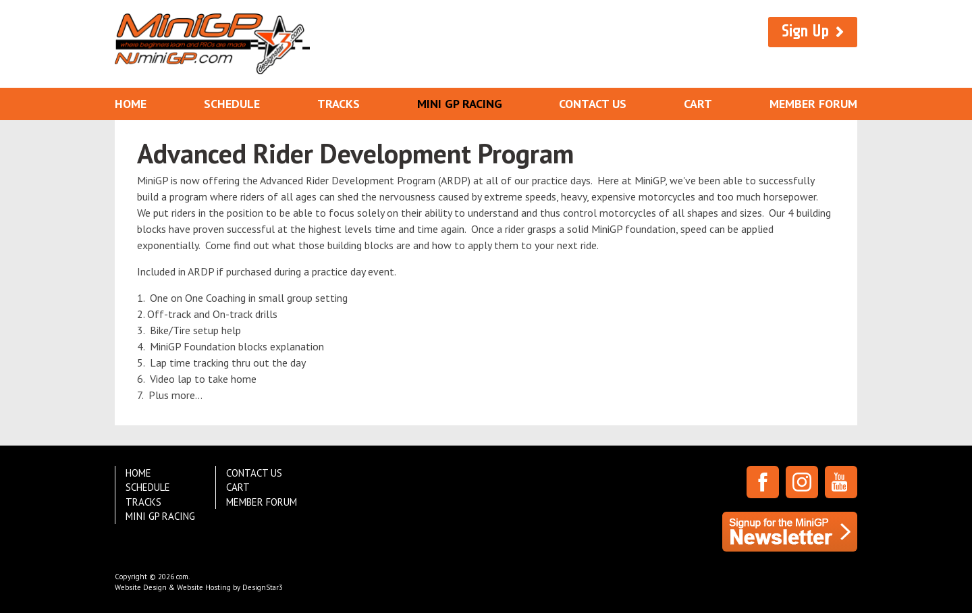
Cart (698, 103)
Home (130, 103)
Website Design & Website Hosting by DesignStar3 (199, 587)
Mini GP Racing (459, 103)
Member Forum (813, 103)
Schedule (232, 103)
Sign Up (805, 31)
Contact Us (592, 103)
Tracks (338, 103)
